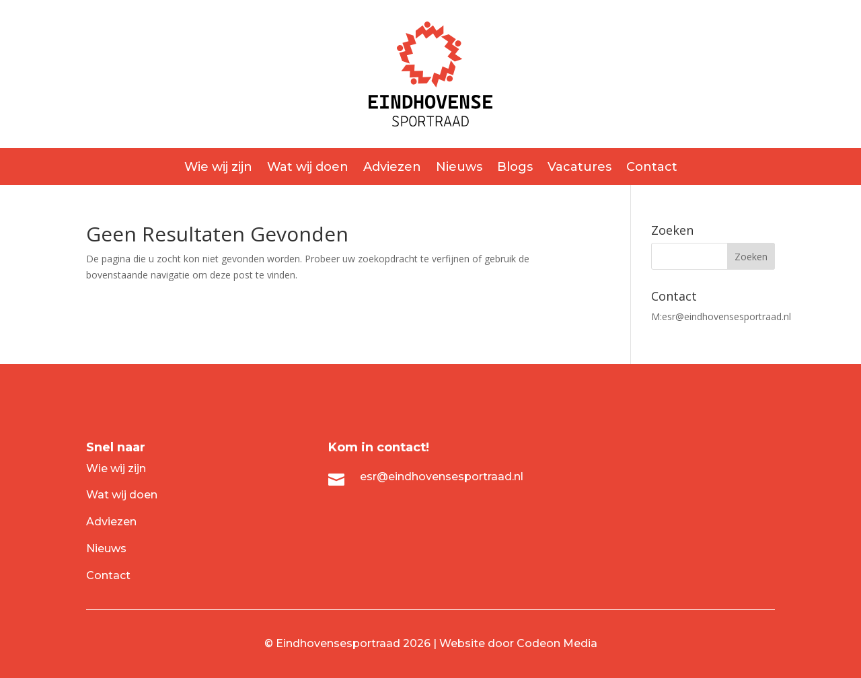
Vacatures (579, 168)
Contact (651, 168)
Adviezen (392, 168)
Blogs (515, 168)
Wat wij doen (307, 168)
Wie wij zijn (218, 168)
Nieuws (459, 168)
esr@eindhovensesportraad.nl (726, 316)
